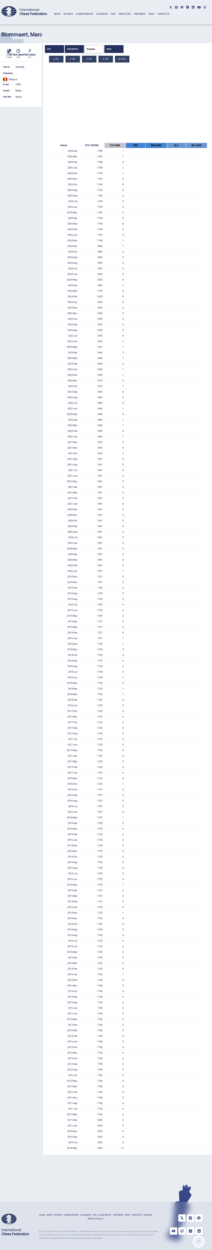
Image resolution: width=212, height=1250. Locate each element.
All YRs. (122, 59)
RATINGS (68, 14)
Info (49, 49)
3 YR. (89, 59)
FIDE (113, 14)
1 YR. (56, 59)
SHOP (151, 14)
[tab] (57, 17)
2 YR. (73, 59)
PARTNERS (139, 14)
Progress (91, 49)
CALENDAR (102, 14)
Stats (108, 49)
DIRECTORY (125, 14)
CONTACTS (163, 14)
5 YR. (106, 59)
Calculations (72, 49)
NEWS (57, 14)
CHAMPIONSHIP (84, 14)
